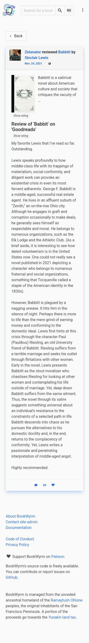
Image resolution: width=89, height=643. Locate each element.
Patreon (58, 556)
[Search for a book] (38, 10)
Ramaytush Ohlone (67, 600)
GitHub (11, 577)
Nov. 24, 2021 (33, 63)
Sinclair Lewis (36, 57)
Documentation (19, 527)
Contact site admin (21, 522)
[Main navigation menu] (83, 10)
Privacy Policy (17, 544)
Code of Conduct (20, 539)
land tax (62, 617)
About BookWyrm (20, 516)
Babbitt (64, 52)
